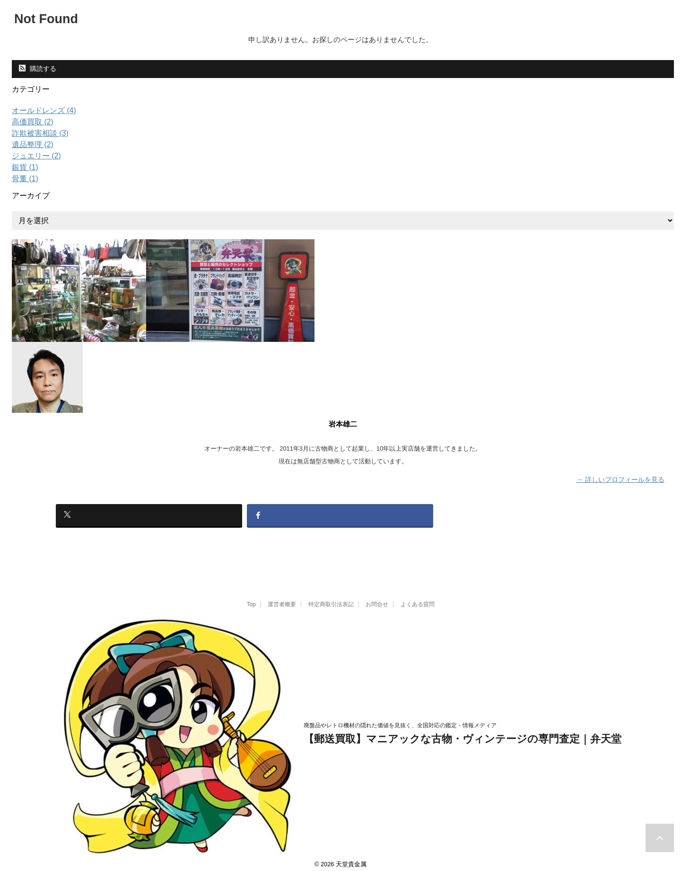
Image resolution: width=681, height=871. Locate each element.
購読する (37, 68)
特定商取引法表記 (331, 597)
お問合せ (377, 597)
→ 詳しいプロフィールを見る (620, 478)
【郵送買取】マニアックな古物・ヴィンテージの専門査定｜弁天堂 (462, 733)
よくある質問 (418, 597)
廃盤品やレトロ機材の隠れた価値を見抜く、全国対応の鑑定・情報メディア (400, 719)
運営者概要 (282, 597)
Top (250, 597)
